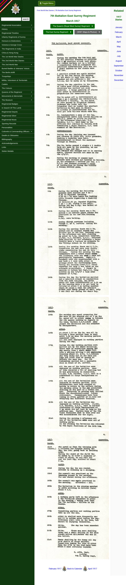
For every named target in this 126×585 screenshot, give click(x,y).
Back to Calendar (75, 569)
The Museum (7, 100)
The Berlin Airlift (8, 72)
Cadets (5, 84)
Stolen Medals (8, 151)
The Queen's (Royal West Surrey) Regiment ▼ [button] (72, 26)
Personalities (7, 127)
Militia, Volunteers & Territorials (14, 80)
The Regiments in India (11, 49)
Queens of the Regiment (12, 92)
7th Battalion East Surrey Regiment (68, 10)
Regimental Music (9, 120)
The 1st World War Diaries (13, 57)
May (119, 46)
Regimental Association (11, 25)
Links (4, 147)
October (118, 70)
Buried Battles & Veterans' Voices (15, 68)
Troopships (6, 76)
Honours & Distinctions (11, 41)
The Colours (7, 88)
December (118, 80)
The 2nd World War (10, 64)
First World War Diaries (45, 10)
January (118, 27)
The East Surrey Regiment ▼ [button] (58, 32)
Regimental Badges (10, 104)
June (119, 51)
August (119, 61)
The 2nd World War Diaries (13, 61)
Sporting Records (9, 124)
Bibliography (7, 139)
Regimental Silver (9, 116)
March (118, 37)
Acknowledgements (10, 143)
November (118, 75)
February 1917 (55, 569)
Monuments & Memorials (12, 96)
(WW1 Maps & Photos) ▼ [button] (88, 32)
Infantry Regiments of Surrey (13, 37)
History (5, 29)
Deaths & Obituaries (10, 135)
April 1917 (92, 569)
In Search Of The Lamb (11, 108)
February (119, 32)
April (119, 42)
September (119, 66)
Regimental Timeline (10, 33)
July (118, 56)
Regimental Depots (10, 112)
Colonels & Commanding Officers (15, 131)
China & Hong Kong (10, 53)
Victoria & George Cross (12, 45)
